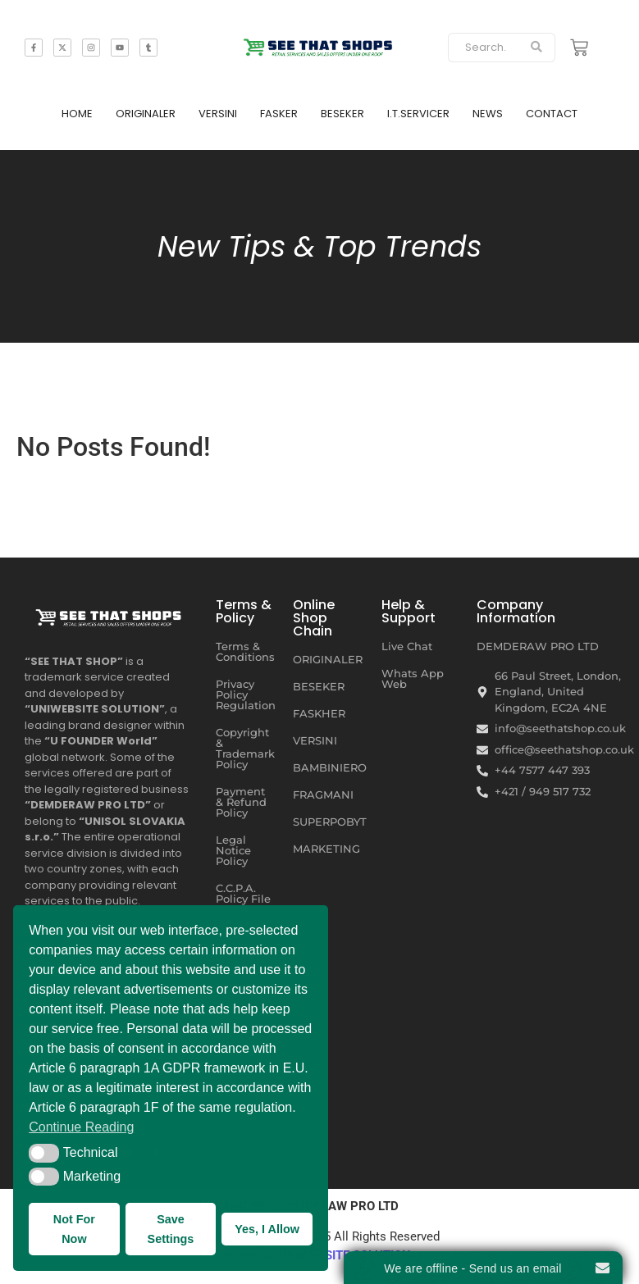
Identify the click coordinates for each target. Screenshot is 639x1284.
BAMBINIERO (330, 767)
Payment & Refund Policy (241, 802)
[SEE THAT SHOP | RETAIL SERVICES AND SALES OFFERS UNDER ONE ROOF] (110, 615)
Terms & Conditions (245, 651)
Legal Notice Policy (233, 850)
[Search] (483, 47)
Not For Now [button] (74, 1229)
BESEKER (342, 113)
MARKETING (326, 848)
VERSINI (218, 113)
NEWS (487, 113)
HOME (77, 113)
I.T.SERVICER (418, 113)
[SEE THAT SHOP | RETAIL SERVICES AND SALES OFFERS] (319, 44)
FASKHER (319, 713)
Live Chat (406, 646)
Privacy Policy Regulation (246, 694)
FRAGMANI (323, 794)
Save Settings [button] (171, 1229)
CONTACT (551, 113)
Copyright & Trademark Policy (245, 748)
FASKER (279, 113)
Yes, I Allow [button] (267, 1229)
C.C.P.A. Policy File (243, 893)
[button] (44, 1153)
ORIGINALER (146, 113)
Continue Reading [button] (81, 1127)
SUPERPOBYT (330, 821)
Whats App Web (412, 678)
